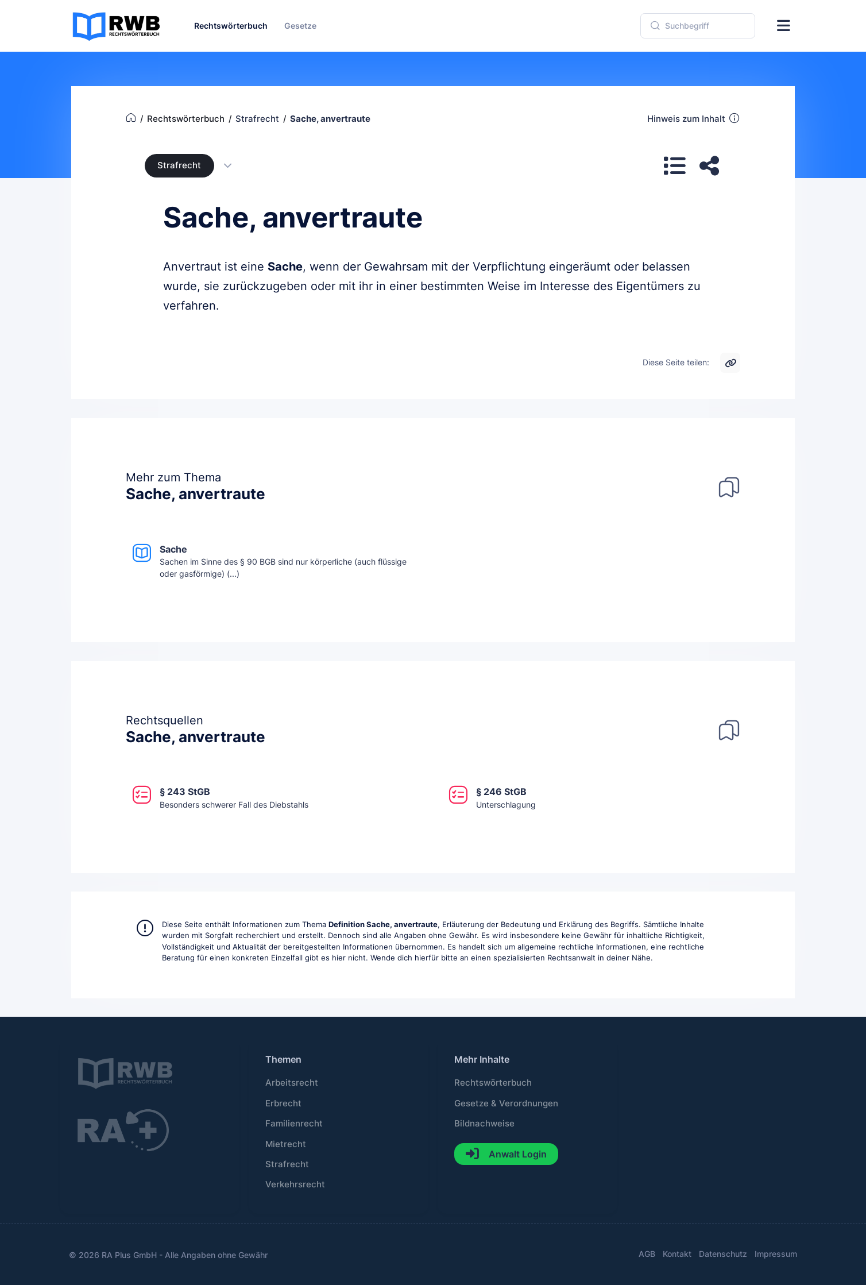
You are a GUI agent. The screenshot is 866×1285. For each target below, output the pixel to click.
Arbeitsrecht (291, 1083)
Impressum (776, 1254)
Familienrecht (294, 1123)
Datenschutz (723, 1254)
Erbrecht (283, 1103)
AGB (647, 1254)
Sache (285, 266)
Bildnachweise (484, 1123)
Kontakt (677, 1254)
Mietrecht (285, 1144)
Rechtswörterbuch (493, 1083)
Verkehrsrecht (295, 1184)
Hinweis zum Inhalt (694, 118)
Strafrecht (179, 165)
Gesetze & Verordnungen (506, 1103)
